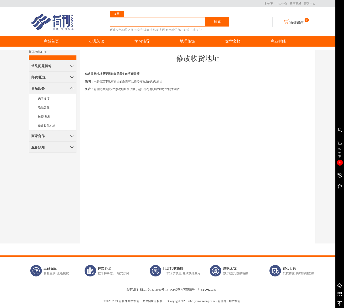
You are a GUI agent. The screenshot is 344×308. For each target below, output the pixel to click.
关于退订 (43, 98)
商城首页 (51, 41)
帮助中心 (309, 3)
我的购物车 (294, 21)
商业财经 (278, 41)
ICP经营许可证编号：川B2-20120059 (193, 289)
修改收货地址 (46, 125)
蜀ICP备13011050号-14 (154, 289)
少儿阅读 (96, 41)
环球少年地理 (118, 30)
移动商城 (295, 3)
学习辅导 (142, 41)
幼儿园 (160, 30)
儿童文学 (196, 30)
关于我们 (132, 289)
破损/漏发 (44, 116)
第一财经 (183, 30)
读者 (146, 30)
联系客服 (43, 107)
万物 (131, 30)
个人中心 (281, 3)
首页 (31, 52)
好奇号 (138, 30)
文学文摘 (233, 41)
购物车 (268, 3)
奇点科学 (171, 30)
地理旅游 (187, 41)
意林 (153, 30)
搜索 (217, 22)
